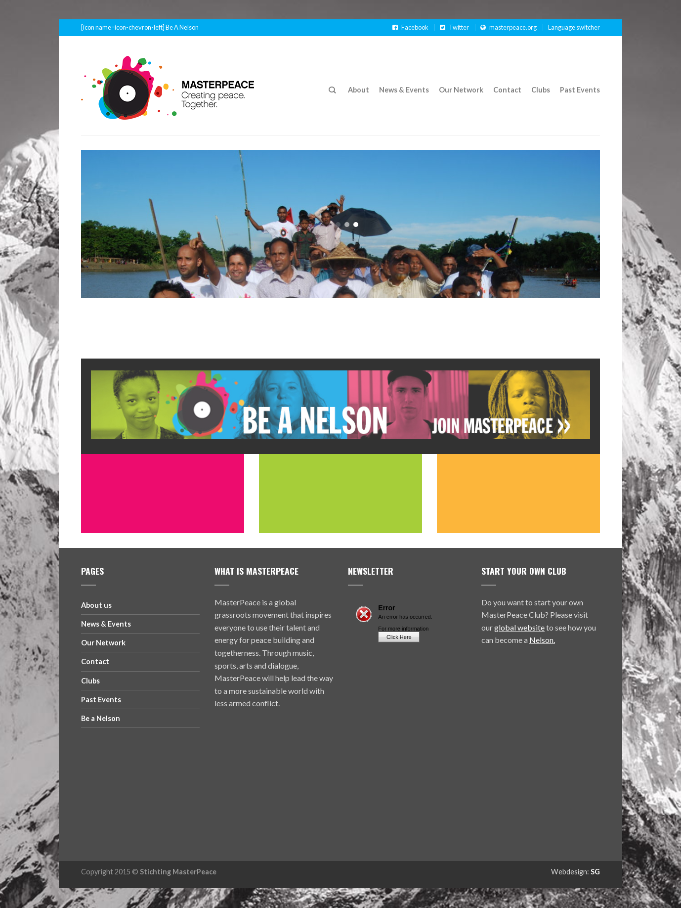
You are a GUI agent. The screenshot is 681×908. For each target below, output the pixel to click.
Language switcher (574, 27)
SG (595, 871)
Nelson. (542, 639)
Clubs (540, 90)
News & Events (404, 90)
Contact (507, 90)
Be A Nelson (182, 27)
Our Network (461, 90)
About (358, 90)
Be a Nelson (100, 718)
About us (96, 605)
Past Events (580, 90)
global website (519, 627)
